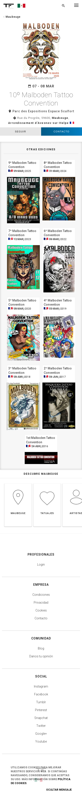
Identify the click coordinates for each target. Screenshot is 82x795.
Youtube (41, 741)
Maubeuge (60, 118)
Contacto (62, 131)
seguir (20, 131)
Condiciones (41, 594)
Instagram (41, 686)
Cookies (41, 610)
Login (41, 564)
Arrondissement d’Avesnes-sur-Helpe (38, 123)
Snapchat (41, 718)
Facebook (41, 694)
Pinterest (41, 710)
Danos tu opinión (41, 656)
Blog (41, 648)
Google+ (41, 733)
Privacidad (41, 602)
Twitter (41, 725)
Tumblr (41, 702)
